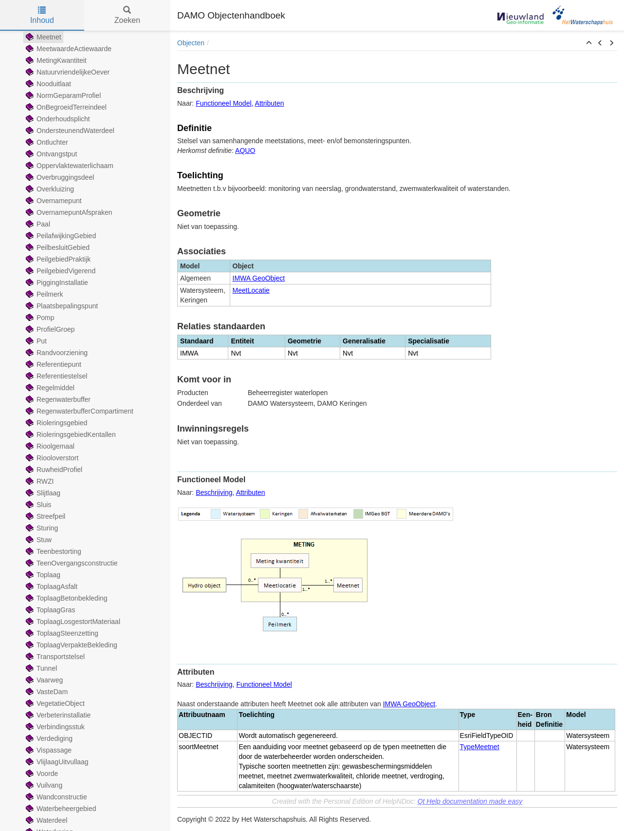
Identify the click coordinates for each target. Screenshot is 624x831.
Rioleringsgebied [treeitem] (55, 423)
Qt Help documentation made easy (470, 801)
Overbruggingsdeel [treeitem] (59, 177)
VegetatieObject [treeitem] (54, 703)
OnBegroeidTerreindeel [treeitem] (65, 107)
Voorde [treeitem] (41, 773)
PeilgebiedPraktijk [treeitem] (57, 259)
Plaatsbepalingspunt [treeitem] (61, 306)
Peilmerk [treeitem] (43, 294)
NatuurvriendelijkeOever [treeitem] (67, 72)
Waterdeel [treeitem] (45, 820)
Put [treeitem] (35, 341)
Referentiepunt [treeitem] (52, 364)
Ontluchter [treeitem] (46, 142)
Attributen (269, 103)
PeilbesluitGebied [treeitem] (57, 247)
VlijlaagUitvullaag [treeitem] (56, 762)
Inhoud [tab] (42, 15)
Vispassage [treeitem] (48, 750)
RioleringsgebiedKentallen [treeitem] (70, 434)
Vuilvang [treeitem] (43, 785)
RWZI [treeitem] (39, 481)
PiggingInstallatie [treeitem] (56, 282)
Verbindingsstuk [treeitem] (54, 727)
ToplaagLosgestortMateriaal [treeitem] (72, 621)
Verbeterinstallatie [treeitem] (57, 715)
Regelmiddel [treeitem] (49, 388)
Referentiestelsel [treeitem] (55, 376)
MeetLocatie (251, 290)
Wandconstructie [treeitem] (55, 797)
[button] (589, 43)
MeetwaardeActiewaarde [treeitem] (67, 49)
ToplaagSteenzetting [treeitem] (61, 633)
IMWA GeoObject (259, 278)
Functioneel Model (223, 103)
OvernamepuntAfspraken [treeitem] (68, 212)
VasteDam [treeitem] (46, 692)
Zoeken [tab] (127, 15)
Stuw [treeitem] (38, 540)
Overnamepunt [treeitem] (53, 201)
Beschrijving (214, 492)
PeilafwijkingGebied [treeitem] (60, 236)
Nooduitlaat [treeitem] (47, 84)
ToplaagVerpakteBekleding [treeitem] (70, 645)
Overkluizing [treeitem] (49, 189)
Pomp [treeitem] (39, 317)
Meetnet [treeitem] (42, 37)
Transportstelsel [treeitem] (54, 656)
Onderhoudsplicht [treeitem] (57, 119)
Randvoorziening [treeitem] (56, 353)
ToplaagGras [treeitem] (49, 610)
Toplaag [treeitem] (42, 575)
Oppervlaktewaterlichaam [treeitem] (68, 165)
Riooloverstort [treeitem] (51, 458)
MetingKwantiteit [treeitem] (55, 60)
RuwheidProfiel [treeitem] (53, 469)
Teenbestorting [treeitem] (52, 551)
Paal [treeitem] (37, 224)
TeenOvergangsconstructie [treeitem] (71, 563)
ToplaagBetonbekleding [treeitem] (66, 598)
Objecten (190, 43)
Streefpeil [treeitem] (44, 516)
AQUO (245, 150)
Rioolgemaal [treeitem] (49, 446)
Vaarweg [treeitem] (43, 680)
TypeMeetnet (479, 747)
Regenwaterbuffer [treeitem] (57, 399)
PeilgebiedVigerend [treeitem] (59, 271)
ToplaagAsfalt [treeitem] (50, 586)
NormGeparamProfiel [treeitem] (62, 95)
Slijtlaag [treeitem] (42, 493)
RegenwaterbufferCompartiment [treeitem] (78, 411)
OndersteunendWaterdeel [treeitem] (69, 130)
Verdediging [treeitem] (48, 738)
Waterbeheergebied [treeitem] (60, 808)
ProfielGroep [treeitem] (49, 329)
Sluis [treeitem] (37, 504)
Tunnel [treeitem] (40, 668)
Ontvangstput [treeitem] (50, 154)
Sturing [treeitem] (41, 528)
